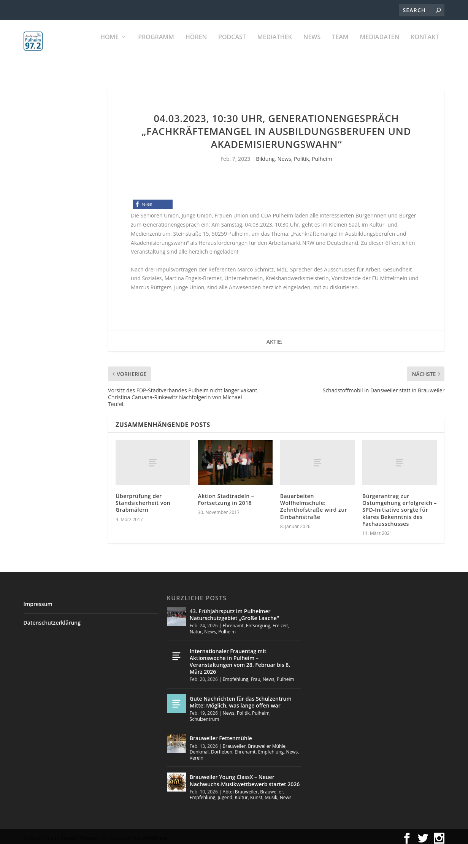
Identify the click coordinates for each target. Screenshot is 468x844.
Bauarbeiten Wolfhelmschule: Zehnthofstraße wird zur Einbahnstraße (313, 503)
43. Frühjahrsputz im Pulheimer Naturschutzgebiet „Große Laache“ (234, 611)
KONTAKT (425, 45)
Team (340, 45)
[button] (153, 201)
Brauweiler (234, 742)
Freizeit (280, 622)
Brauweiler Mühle (267, 742)
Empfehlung (236, 676)
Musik (271, 794)
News (311, 45)
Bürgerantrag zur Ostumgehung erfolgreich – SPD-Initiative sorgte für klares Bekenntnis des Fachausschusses (399, 506)
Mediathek (274, 45)
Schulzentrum (204, 715)
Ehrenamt (233, 622)
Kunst (256, 794)
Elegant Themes (79, 834)
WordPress (155, 834)
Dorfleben (221, 748)
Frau (255, 676)
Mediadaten (380, 45)
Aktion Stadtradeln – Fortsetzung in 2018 (226, 496)
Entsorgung (258, 622)
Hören (196, 45)
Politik (301, 155)
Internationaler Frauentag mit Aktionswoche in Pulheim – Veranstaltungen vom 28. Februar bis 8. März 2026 (240, 658)
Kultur (241, 794)
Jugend (225, 794)
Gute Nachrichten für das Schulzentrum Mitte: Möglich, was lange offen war (241, 699)
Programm (156, 45)
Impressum (38, 600)
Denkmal (199, 748)
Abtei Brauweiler (240, 788)
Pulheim (322, 155)
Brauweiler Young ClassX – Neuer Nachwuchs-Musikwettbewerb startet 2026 (245, 777)
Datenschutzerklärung (52, 619)
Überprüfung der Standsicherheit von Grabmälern (143, 499)
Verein (196, 754)
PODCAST (232, 45)
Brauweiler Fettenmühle (221, 734)
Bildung (265, 155)
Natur (196, 628)
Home (109, 45)
